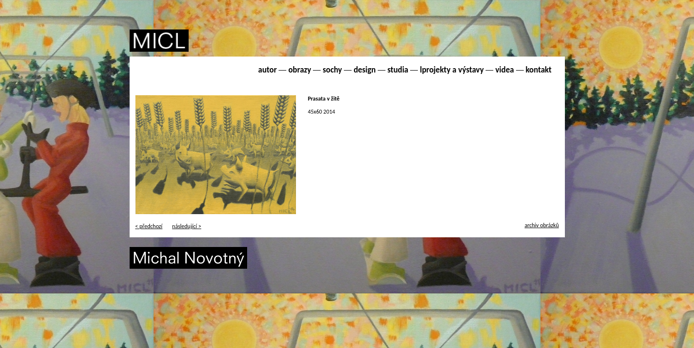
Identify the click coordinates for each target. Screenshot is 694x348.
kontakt (539, 70)
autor (267, 70)
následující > (186, 226)
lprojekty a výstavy (452, 70)
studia (397, 70)
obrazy (299, 70)
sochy (332, 70)
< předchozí (148, 226)
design (365, 70)
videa (504, 70)
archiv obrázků (542, 225)
